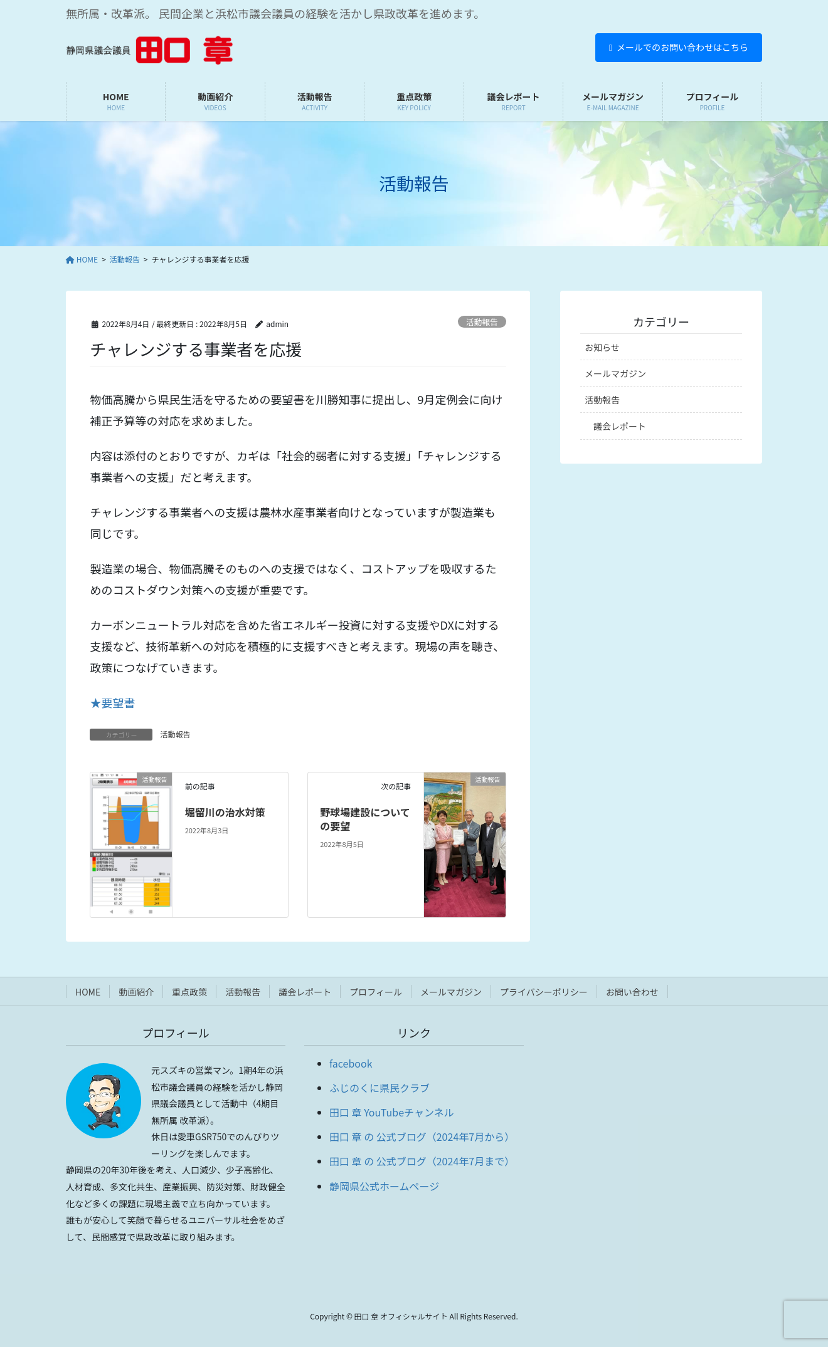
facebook (351, 1063)
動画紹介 (136, 992)
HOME (87, 992)
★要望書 (112, 702)
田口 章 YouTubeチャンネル (391, 1112)
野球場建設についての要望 (365, 818)
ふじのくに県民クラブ (379, 1087)
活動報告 (482, 322)
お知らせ (602, 347)
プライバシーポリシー (544, 992)
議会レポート (619, 426)
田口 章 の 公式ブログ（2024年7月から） (421, 1136)
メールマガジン (615, 373)
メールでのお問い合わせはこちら (678, 47)
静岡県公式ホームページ (384, 1186)
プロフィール (375, 992)
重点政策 (189, 992)
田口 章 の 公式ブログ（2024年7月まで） (421, 1160)
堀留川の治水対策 (225, 811)
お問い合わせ (632, 992)
